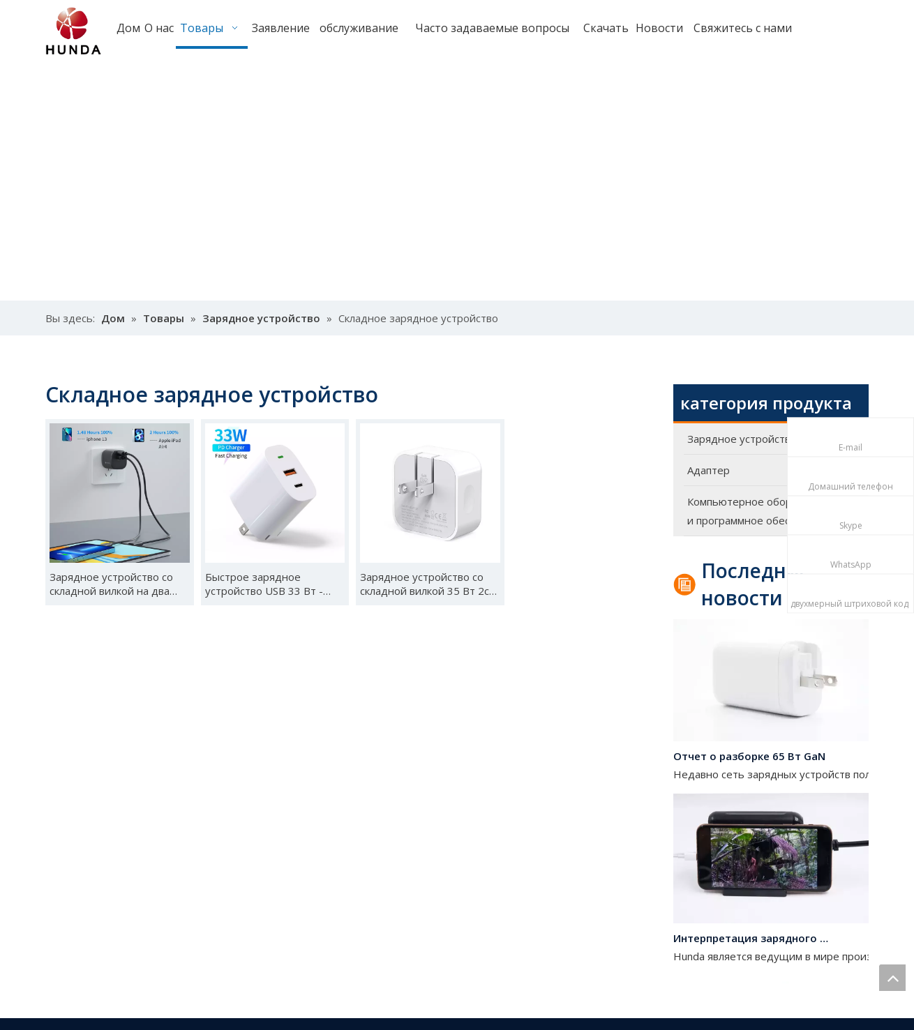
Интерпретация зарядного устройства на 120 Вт (752, 940)
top (892, 977)
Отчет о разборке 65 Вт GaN (749, 758)
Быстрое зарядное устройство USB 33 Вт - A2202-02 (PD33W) (264, 584)
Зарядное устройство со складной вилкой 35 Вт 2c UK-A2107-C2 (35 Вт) (424, 584)
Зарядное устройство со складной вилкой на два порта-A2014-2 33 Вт (111, 584)
